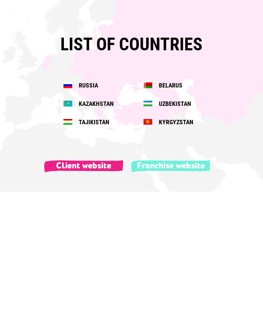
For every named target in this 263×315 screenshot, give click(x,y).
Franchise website (171, 166)
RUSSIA (80, 85)
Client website (83, 166)
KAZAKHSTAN (88, 103)
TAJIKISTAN (86, 122)
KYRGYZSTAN (168, 122)
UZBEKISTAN (167, 103)
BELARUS (163, 85)
